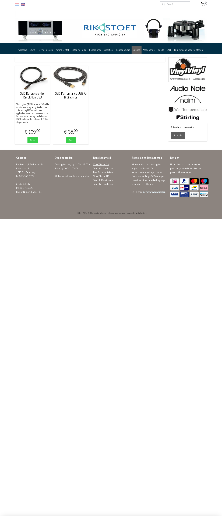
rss (108, 212)
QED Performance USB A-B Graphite (71, 95)
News (32, 49)
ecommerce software (117, 212)
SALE (169, 49)
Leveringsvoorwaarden (154, 192)
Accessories (149, 49)
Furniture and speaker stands (188, 49)
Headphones (95, 49)
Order (32, 140)
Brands (160, 49)
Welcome (22, 49)
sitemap (103, 212)
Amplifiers (109, 49)
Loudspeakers (123, 49)
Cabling (136, 49)
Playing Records (45, 49)
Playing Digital (62, 49)
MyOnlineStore (141, 212)
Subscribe (178, 135)
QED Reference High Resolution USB (32, 95)
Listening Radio (79, 49)
